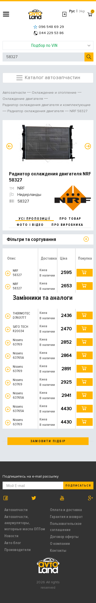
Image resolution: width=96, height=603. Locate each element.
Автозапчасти (16, 509)
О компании (60, 543)
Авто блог (12, 543)
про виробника (67, 225)
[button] (8, 273)
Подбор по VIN (61, 45)
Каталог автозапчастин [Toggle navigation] (48, 78)
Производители (17, 549)
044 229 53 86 (49, 33)
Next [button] (88, 146)
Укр (82, 11)
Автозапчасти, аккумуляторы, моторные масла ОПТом (24, 522)
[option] (48, 143)
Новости (11, 536)
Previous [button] (9, 146)
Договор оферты (64, 536)
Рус (72, 11)
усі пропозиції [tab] (34, 219)
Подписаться (78, 486)
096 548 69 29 (48, 27)
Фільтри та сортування (31, 239)
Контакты (58, 550)
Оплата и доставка (66, 509)
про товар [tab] (70, 219)
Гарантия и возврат (66, 516)
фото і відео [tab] (30, 225)
